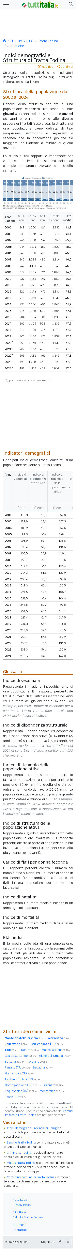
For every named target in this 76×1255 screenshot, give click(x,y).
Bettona (14, 1061)
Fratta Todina (48, 41)
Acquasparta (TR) (21, 1091)
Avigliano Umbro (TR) (23, 1079)
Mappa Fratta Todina (21, 1163)
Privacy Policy (22, 1205)
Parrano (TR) (17, 1067)
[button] (70, 4)
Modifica (45, 67)
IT (12, 41)
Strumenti (19, 1225)
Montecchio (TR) (20, 1073)
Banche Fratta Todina (21, 1142)
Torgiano (38, 1061)
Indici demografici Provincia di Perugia (33, 1128)
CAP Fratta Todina (19, 1152)
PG (31, 41)
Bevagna (43, 1067)
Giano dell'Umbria (55, 1056)
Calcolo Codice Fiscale (28, 1217)
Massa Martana (56, 1050)
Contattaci (20, 1230)
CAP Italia (19, 1212)
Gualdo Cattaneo (20, 1056)
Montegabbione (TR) (23, 1085)
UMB (21, 41)
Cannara (54, 1085)
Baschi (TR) (16, 1097)
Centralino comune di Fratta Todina (31, 1177)
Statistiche (15, 46)
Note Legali (20, 1199)
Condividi (65, 67)
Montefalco (52, 1091)
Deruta (30, 1050)
